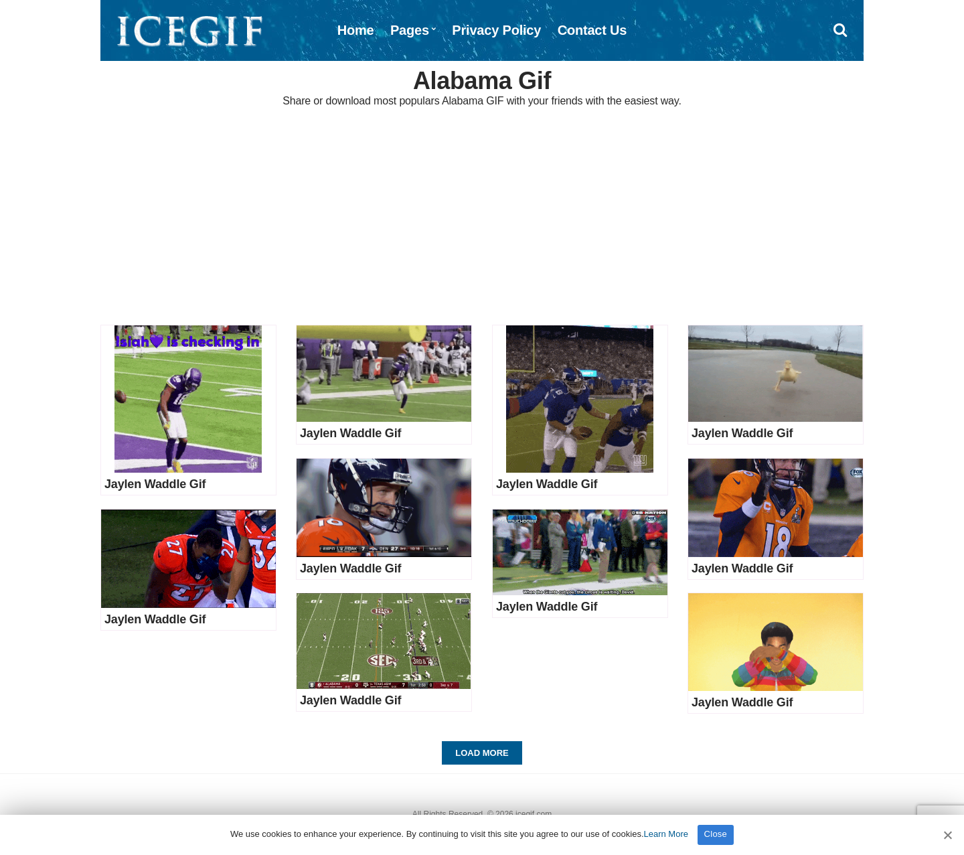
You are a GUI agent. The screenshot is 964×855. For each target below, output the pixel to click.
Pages (409, 30)
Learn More (666, 834)
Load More (481, 753)
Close (716, 834)
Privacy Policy (496, 30)
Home (355, 30)
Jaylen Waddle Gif (155, 484)
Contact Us (592, 30)
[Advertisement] (482, 217)
